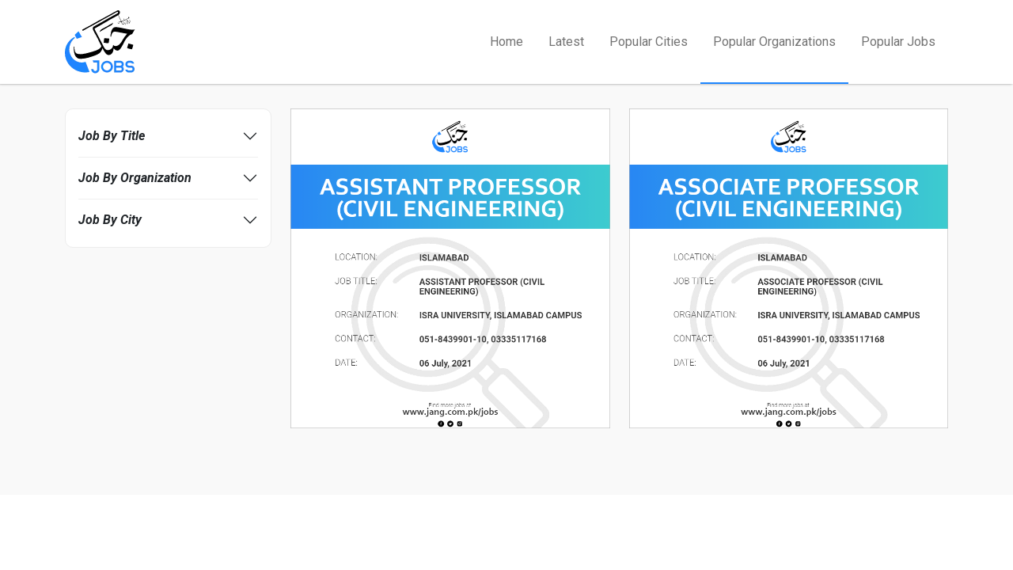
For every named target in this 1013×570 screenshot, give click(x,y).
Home (506, 41)
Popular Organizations (774, 41)
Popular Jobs (898, 41)
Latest (566, 41)
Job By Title (111, 135)
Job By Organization (135, 177)
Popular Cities (648, 41)
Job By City (110, 219)
